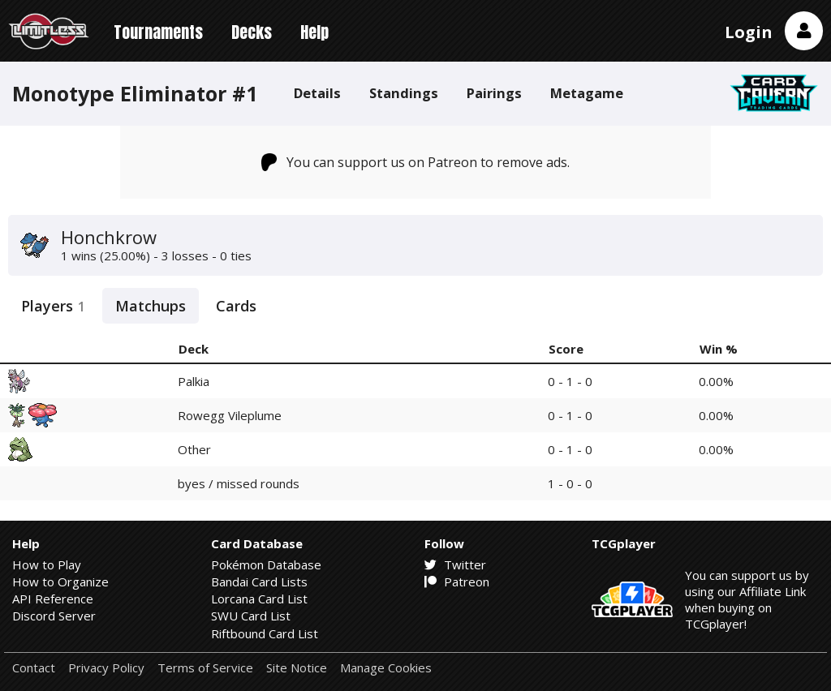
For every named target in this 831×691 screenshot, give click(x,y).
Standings (403, 93)
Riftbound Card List (264, 633)
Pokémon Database (266, 564)
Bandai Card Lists (259, 581)
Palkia (193, 381)
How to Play (46, 564)
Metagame (586, 93)
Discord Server (54, 615)
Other (194, 449)
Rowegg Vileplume (230, 415)
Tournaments (158, 32)
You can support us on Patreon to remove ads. (416, 162)
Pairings (494, 93)
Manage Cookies (386, 668)
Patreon (456, 581)
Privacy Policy (106, 668)
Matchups (150, 305)
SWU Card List (251, 615)
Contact (33, 668)
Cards (236, 305)
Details (317, 93)
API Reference (52, 598)
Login (749, 32)
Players (53, 305)
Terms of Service (205, 668)
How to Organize (60, 581)
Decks (251, 32)
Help (314, 32)
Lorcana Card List (259, 598)
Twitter (455, 564)
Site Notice (296, 668)
